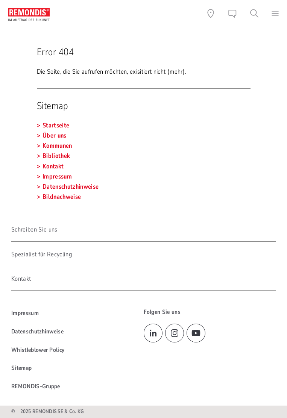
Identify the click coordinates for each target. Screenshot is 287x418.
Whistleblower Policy (37, 350)
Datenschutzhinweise (37, 331)
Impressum (25, 313)
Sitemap (21, 368)
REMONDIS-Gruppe (35, 386)
